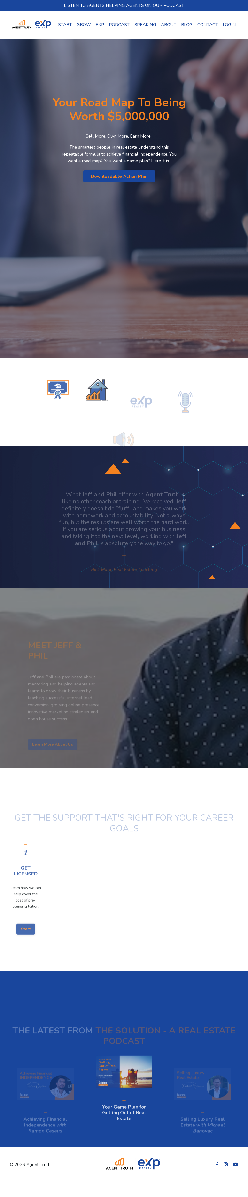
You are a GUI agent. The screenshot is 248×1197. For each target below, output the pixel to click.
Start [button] (26, 948)
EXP (100, 25)
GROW (84, 25)
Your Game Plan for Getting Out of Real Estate (124, 1132)
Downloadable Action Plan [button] (119, 176)
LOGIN (229, 25)
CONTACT (207, 25)
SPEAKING (145, 25)
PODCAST (119, 25)
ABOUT (168, 25)
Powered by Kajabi (224, 1184)
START (65, 25)
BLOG (187, 25)
